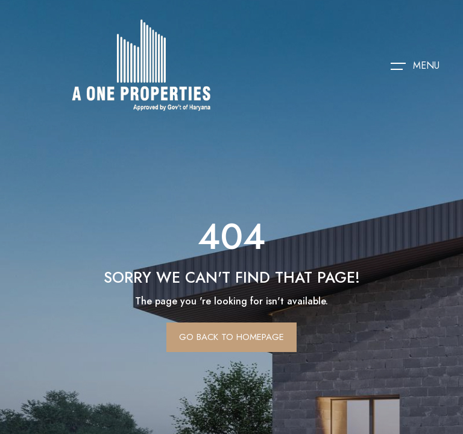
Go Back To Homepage (231, 337)
